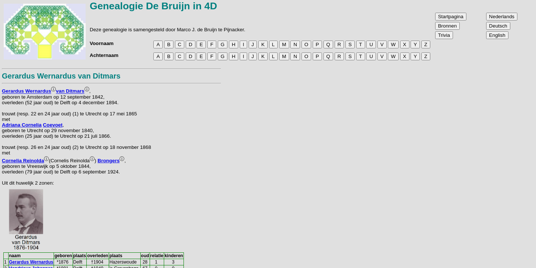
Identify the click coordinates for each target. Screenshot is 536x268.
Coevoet (53, 125)
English (497, 35)
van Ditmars (70, 91)
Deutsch (498, 26)
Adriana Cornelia (22, 125)
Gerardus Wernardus (26, 91)
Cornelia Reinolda (23, 160)
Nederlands (501, 16)
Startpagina (450, 16)
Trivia (444, 35)
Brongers (108, 160)
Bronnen (447, 26)
